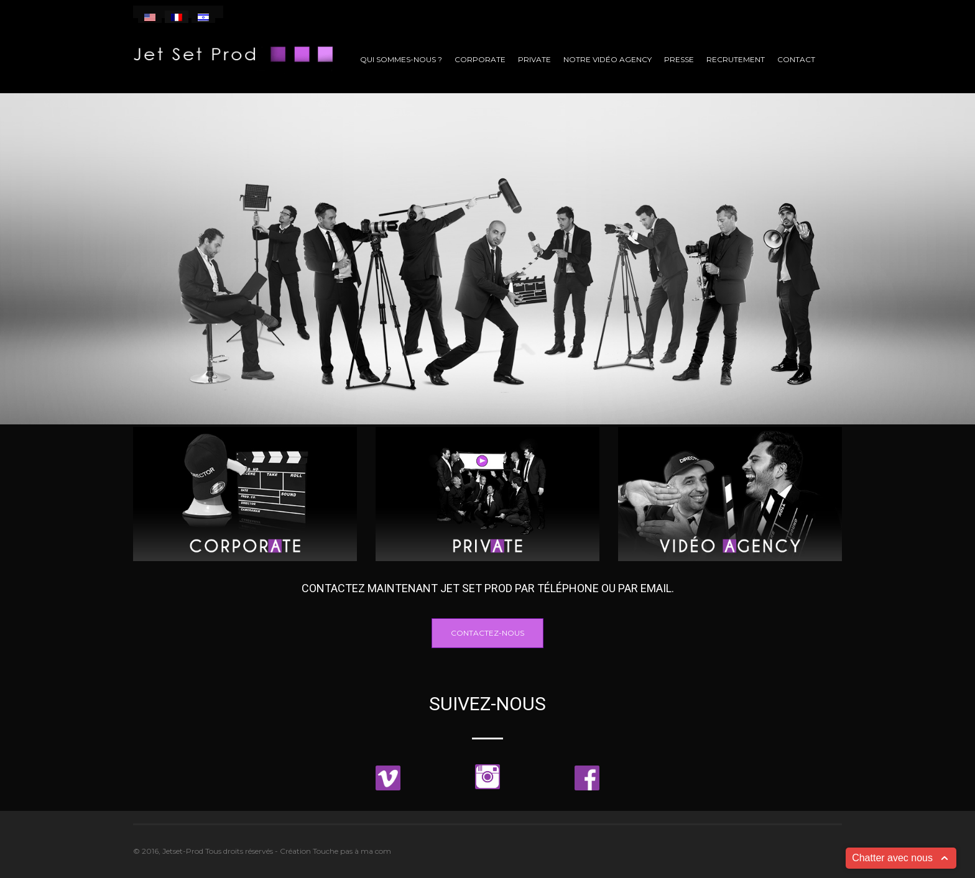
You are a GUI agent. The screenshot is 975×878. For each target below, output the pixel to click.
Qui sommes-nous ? (401, 59)
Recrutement (735, 59)
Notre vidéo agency (607, 59)
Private (534, 59)
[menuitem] (150, 17)
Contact (796, 59)
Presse (679, 59)
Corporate (480, 59)
